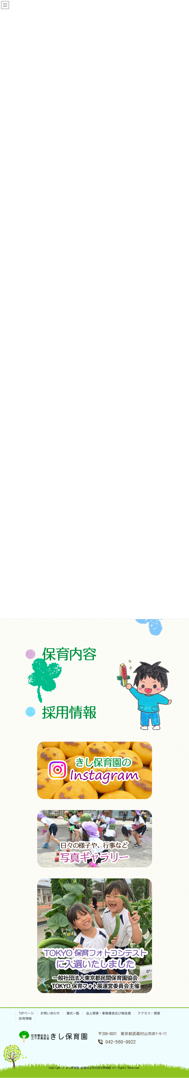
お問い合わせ (50, 1013)
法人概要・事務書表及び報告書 (108, 1013)
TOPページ (26, 1013)
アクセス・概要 (149, 1013)
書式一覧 (72, 1013)
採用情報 (25, 1018)
